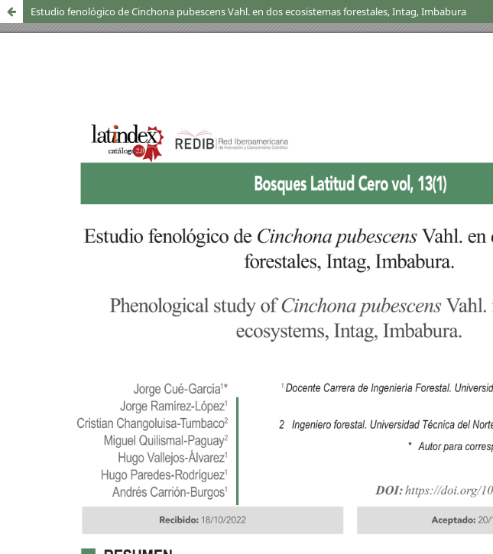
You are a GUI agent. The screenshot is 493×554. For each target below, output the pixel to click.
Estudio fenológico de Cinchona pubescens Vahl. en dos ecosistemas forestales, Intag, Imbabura (248, 11)
